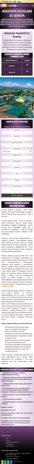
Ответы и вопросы (9, 444)
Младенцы (17, 180)
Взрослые (17, 167)
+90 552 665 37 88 (6, 2)
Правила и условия (10, 446)
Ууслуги (7, 440)
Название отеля (17, 155)
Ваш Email (17, 136)
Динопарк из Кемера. (7, 286)
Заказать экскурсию (17, 195)
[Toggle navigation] (32, 5)
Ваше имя (17, 130)
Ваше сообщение (17, 186)
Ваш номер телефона (17, 142)
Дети (17, 173)
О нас (7, 438)
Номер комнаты (17, 161)
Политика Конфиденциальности (12, 442)
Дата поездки (17, 148)
